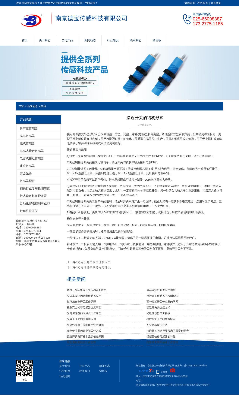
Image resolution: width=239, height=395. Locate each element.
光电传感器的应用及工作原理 (84, 313)
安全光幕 (26, 173)
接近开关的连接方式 (158, 307)
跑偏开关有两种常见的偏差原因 (85, 336)
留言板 (157, 40)
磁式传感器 (27, 143)
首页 (24, 40)
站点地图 (64, 376)
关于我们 (44, 40)
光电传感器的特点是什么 (94, 267)
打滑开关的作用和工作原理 (162, 342)
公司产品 (67, 40)
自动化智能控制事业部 (35, 203)
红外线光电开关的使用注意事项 (85, 324)
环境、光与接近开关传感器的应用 (86, 289)
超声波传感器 (29, 128)
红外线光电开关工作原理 (81, 301)
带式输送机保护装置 (33, 196)
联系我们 (216, 3)
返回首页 (189, 3)
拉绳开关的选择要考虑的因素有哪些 (167, 330)
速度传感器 (27, 165)
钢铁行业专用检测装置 (35, 188)
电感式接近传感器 (32, 150)
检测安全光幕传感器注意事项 (84, 307)
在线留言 (202, 3)
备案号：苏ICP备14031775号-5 (191, 365)
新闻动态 (90, 40)
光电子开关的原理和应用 (94, 262)
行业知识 (112, 40)
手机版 (164, 371)
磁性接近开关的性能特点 (160, 319)
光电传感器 (27, 135)
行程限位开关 (29, 211)
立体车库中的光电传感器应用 (84, 295)
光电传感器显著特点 (158, 313)
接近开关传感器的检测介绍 (162, 295)
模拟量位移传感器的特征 (160, 336)
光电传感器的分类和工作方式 (84, 330)
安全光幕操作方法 (157, 324)
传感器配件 (27, 180)
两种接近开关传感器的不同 (162, 301)
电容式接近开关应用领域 (160, 289)
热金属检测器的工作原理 (81, 342)
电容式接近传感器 (32, 158)
